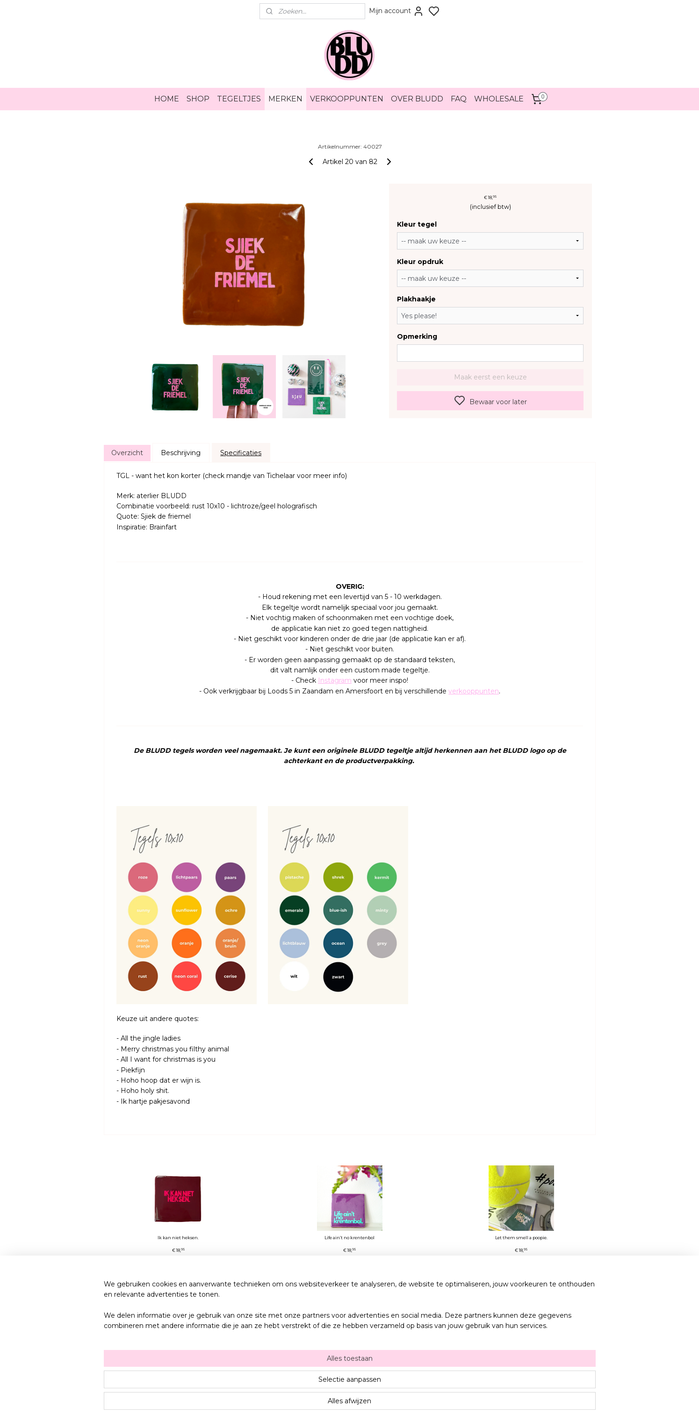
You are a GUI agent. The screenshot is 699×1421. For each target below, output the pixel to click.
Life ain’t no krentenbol (349, 1237)
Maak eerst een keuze (490, 377)
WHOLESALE (499, 98)
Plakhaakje (416, 299)
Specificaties (240, 453)
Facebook (417, 1317)
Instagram (335, 680)
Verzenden (212, 1333)
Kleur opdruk (420, 261)
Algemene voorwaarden (229, 1309)
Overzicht (127, 453)
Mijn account (396, 11)
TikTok (413, 1325)
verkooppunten (473, 691)
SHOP (198, 98)
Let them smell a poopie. (521, 1237)
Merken (208, 1350)
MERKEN (285, 98)
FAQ (459, 98)
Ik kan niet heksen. (178, 1237)
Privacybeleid (215, 1317)
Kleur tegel (417, 224)
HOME (166, 98)
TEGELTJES (239, 98)
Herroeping (213, 1325)
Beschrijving (181, 453)
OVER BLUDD (417, 98)
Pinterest (416, 1333)
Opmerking (417, 336)
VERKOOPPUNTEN (346, 98)
